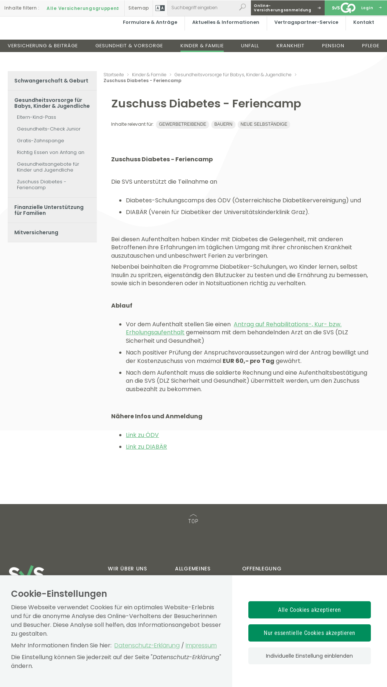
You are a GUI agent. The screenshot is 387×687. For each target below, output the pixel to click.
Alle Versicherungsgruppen (84, 8)
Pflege (370, 58)
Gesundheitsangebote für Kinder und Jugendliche (48, 167)
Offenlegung (262, 568)
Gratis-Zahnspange (40, 140)
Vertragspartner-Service (304, 34)
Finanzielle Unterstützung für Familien (49, 210)
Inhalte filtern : (22, 8)
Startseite (113, 74)
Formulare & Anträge (148, 34)
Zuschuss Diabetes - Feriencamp (41, 184)
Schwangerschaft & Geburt (51, 80)
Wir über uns (127, 568)
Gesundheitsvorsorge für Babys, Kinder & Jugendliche (52, 103)
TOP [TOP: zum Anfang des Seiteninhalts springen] (193, 519)
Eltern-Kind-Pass (36, 117)
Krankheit (290, 58)
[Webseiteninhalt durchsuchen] (202, 7)
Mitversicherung (36, 232)
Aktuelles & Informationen (223, 34)
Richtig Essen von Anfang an (50, 152)
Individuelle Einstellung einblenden (309, 656)
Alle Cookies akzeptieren (309, 609)
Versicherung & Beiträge (43, 58)
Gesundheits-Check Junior (49, 128)
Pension (333, 58)
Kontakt (361, 34)
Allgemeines (193, 568)
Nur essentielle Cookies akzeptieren (309, 632)
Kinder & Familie (202, 58)
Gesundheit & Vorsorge (129, 58)
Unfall (250, 58)
